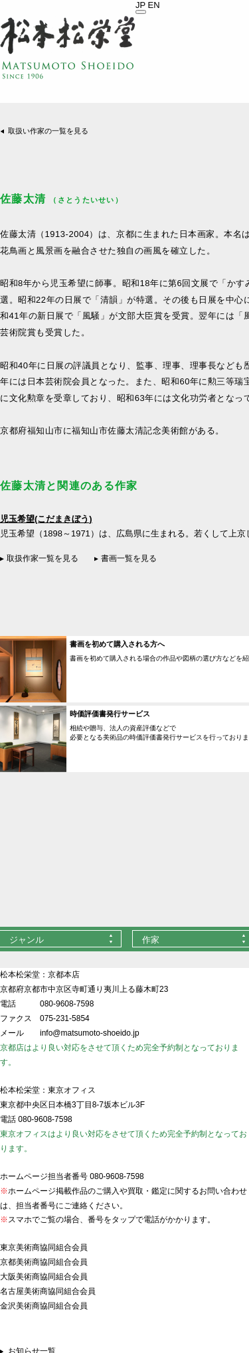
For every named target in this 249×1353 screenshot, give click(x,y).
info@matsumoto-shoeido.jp (89, 1033)
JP (140, 5)
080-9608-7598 (67, 1003)
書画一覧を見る (129, 558)
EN (154, 5)
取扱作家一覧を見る (42, 558)
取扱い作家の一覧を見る (48, 131)
